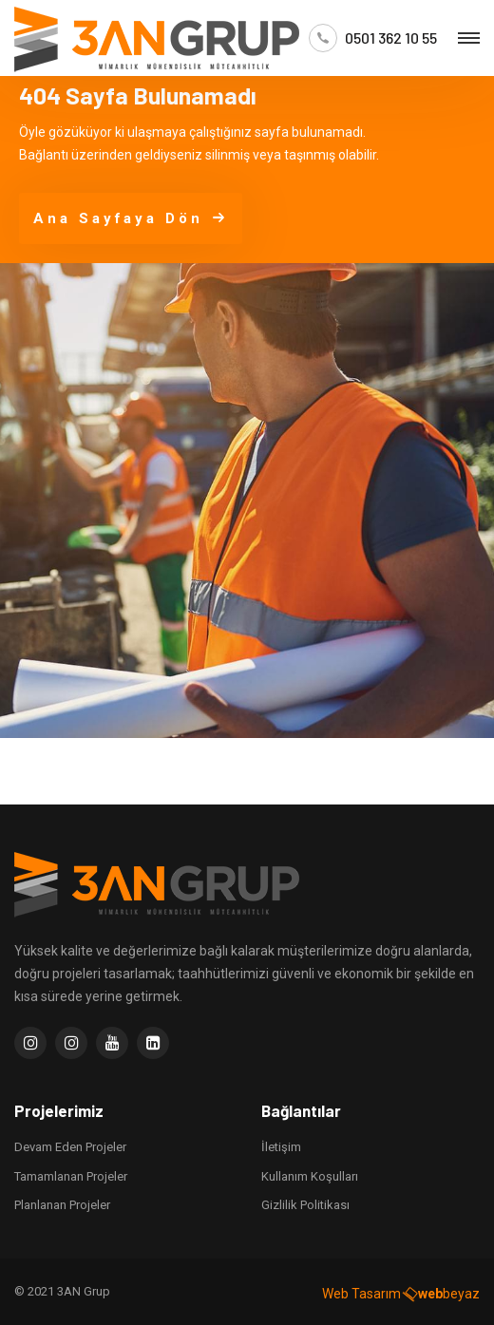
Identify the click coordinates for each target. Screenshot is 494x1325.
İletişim (281, 1143)
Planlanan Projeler (62, 1201)
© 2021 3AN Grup (62, 1287)
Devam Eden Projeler (70, 1143)
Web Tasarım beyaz (401, 1289)
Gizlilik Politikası (305, 1201)
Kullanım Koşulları (309, 1172)
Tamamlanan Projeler (70, 1172)
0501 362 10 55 (391, 38)
